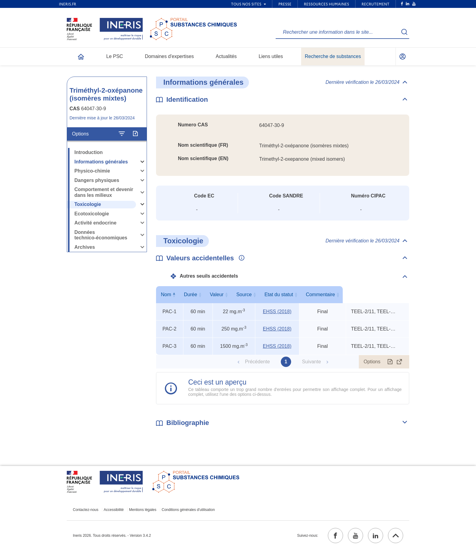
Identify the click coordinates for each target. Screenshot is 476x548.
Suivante (311, 361)
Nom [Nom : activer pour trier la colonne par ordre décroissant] (168, 294)
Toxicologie (87, 204)
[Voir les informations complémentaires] (240, 258)
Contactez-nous (85, 510)
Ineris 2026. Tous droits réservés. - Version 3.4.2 (112, 535)
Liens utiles (271, 56)
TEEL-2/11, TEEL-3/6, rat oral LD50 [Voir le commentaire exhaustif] (374, 311)
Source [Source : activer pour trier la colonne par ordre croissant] (276, 294)
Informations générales (101, 161)
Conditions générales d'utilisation (188, 510)
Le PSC (114, 56)
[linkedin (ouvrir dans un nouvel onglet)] (375, 535)
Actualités (226, 56)
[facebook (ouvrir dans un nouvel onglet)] (335, 535)
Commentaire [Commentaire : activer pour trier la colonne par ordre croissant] (376, 294)
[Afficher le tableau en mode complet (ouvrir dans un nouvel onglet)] (399, 361)
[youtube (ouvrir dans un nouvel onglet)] (355, 535)
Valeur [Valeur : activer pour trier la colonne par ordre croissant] (233, 294)
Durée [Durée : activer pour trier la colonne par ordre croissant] (196, 294)
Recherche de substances (333, 56)
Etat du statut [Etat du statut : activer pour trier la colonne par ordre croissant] (321, 294)
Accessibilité (114, 510)
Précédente (257, 361)
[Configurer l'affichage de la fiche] (122, 134)
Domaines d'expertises (169, 56)
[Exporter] (135, 134)
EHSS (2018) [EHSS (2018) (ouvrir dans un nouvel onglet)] (277, 311)
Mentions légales (142, 510)
